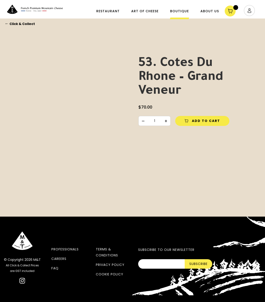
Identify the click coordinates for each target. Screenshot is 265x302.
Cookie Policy (109, 274)
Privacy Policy (110, 264)
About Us (209, 11)
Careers (58, 258)
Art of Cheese (145, 11)
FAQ (55, 268)
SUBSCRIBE (198, 264)
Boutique (179, 11)
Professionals (65, 249)
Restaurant (108, 11)
